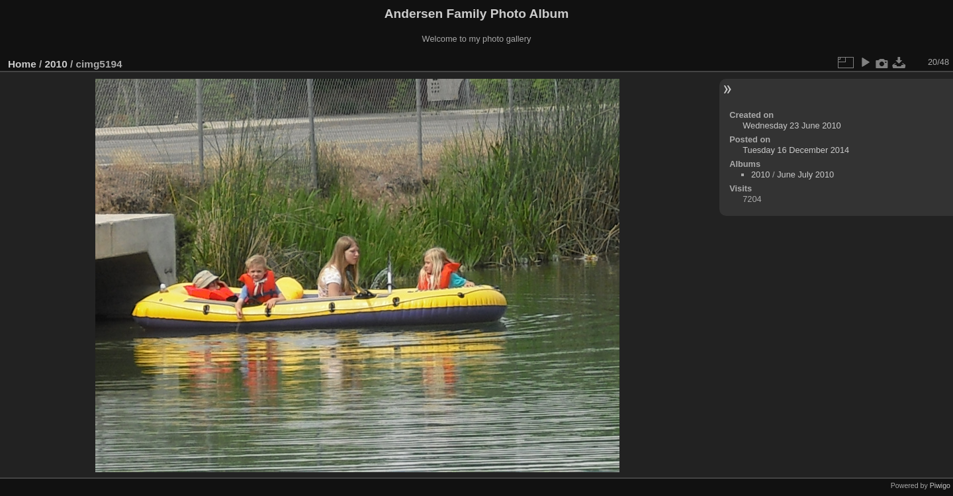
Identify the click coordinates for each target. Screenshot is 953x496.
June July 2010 (805, 174)
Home (22, 64)
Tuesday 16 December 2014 (796, 150)
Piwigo (940, 485)
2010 (56, 64)
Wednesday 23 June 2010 (791, 125)
